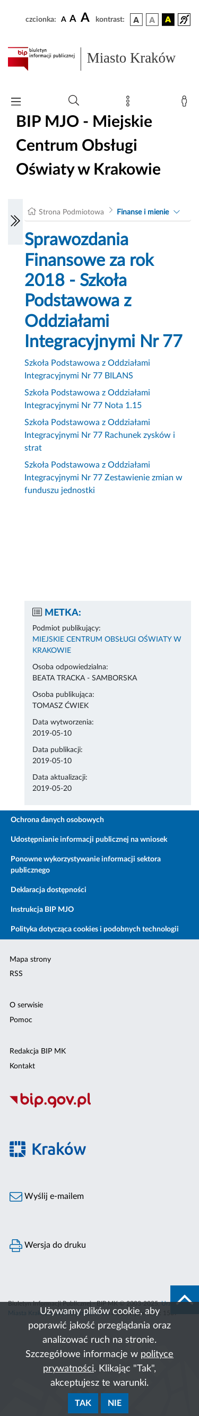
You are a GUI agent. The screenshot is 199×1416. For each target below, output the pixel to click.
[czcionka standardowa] (63, 19)
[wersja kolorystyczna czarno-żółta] (168, 20)
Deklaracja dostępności (48, 890)
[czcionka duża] (86, 18)
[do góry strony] (184, 1299)
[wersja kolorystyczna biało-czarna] (152, 20)
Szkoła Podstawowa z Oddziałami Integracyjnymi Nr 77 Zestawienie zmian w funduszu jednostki (103, 478)
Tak (83, 1403)
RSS (16, 974)
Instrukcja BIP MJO (42, 909)
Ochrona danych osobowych (57, 820)
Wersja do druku (48, 1245)
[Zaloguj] (186, 103)
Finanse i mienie (143, 212)
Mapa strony (30, 959)
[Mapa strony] (130, 103)
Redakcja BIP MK (38, 1051)
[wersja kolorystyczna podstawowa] (136, 20)
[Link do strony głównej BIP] (99, 59)
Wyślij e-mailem (47, 1196)
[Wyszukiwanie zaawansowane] (73, 101)
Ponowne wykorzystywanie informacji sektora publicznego (86, 865)
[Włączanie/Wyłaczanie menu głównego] (16, 103)
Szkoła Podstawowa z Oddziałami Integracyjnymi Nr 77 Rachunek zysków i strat (99, 435)
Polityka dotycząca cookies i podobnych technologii (95, 929)
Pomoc (21, 1020)
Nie (115, 1403)
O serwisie (26, 1005)
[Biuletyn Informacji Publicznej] (99, 1107)
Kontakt (22, 1066)
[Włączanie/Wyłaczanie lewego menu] (15, 222)
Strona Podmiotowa (71, 212)
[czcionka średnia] (72, 19)
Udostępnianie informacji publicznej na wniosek (89, 839)
